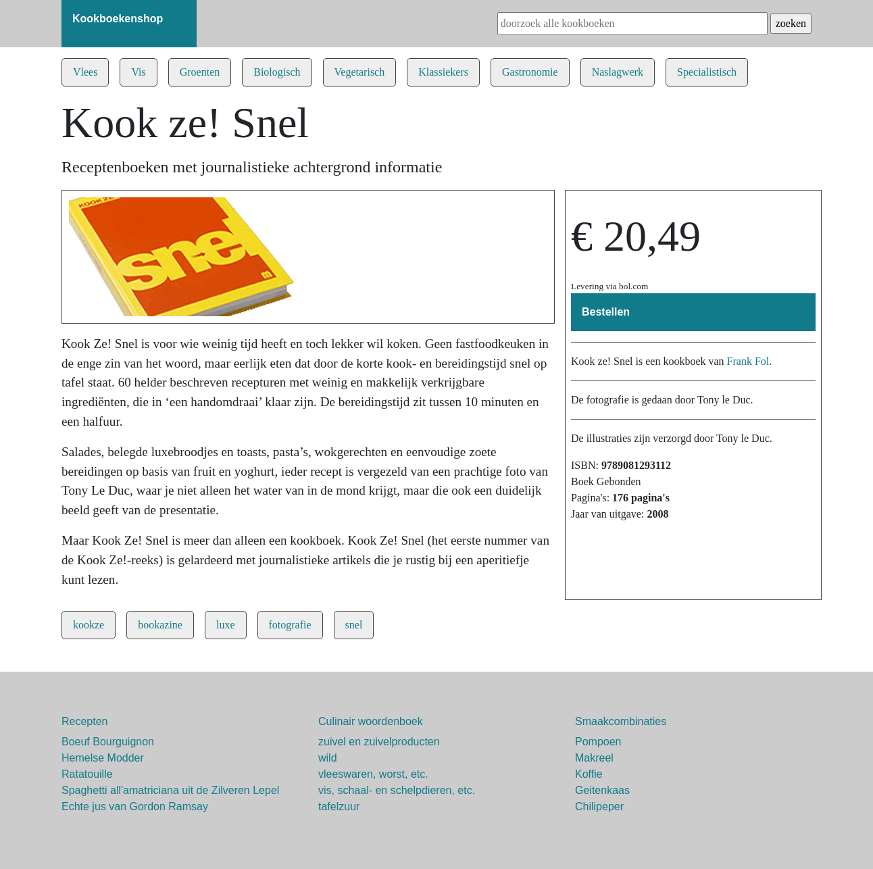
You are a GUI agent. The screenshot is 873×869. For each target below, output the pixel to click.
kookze (88, 624)
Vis (138, 72)
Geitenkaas (602, 790)
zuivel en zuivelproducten (379, 741)
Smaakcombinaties (620, 721)
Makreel (594, 758)
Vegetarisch (359, 72)
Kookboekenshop (117, 18)
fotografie (290, 624)
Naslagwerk (617, 72)
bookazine (160, 624)
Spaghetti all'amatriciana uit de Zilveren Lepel (170, 790)
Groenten (200, 72)
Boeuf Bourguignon (107, 741)
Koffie (589, 774)
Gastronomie (530, 72)
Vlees (85, 72)
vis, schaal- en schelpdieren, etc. (396, 790)
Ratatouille (87, 774)
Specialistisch (707, 72)
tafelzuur (338, 806)
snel (354, 624)
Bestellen (606, 312)
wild (327, 758)
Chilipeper (599, 806)
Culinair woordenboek (370, 721)
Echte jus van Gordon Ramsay (134, 806)
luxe (225, 624)
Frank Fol (748, 361)
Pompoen (598, 741)
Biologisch (276, 72)
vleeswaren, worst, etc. (373, 774)
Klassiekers (443, 72)
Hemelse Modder (102, 758)
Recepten (84, 721)
